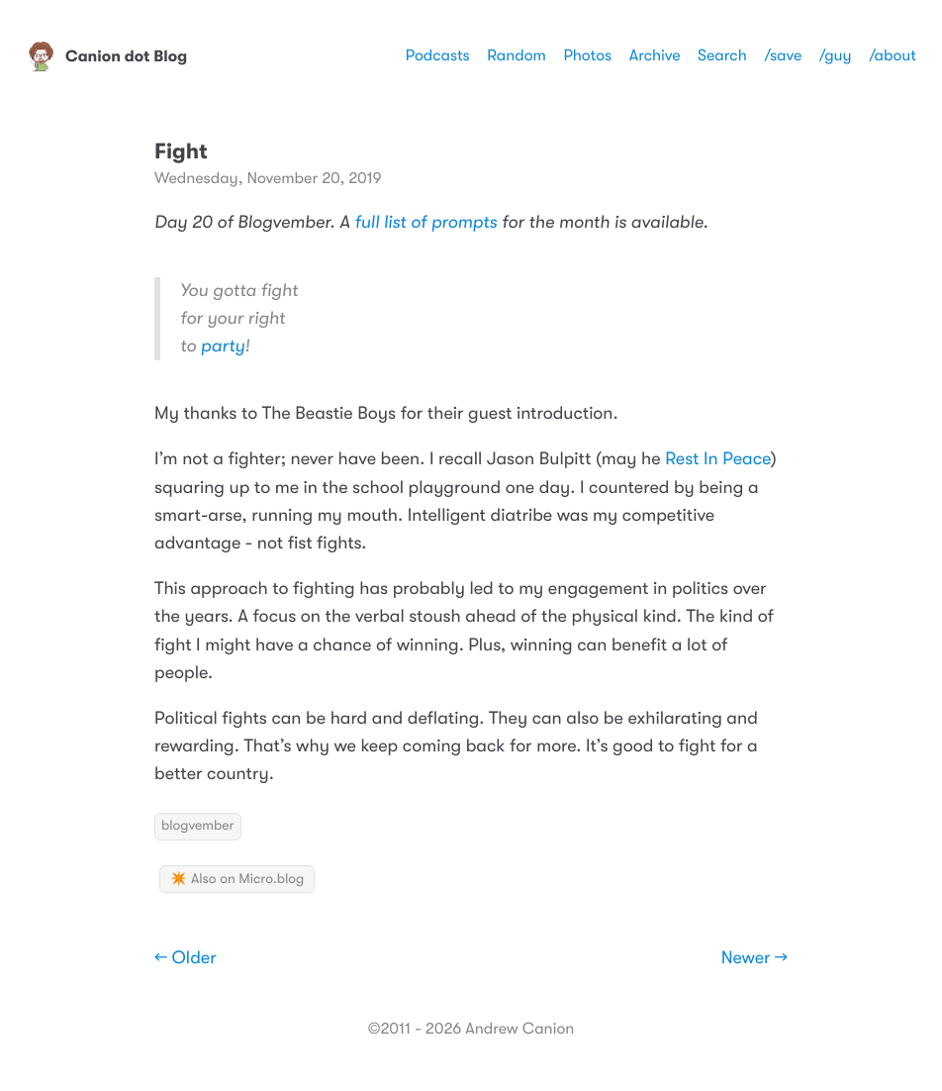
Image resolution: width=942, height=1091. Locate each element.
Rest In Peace (718, 459)
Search (722, 55)
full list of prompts (425, 223)
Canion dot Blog (106, 56)
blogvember (198, 826)
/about (892, 55)
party (223, 346)
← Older (185, 958)
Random (516, 55)
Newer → (754, 958)
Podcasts (438, 55)
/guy (835, 55)
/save (782, 55)
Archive (655, 55)
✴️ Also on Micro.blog (237, 879)
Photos (587, 55)
